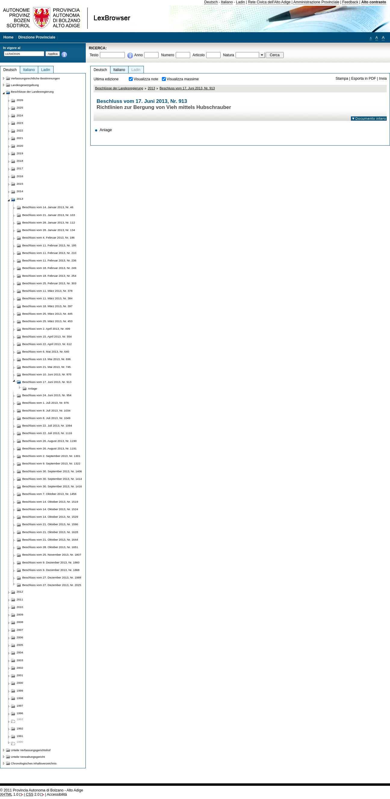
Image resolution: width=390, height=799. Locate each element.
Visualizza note (146, 79)
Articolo (199, 55)
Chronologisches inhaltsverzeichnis (34, 763)
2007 (20, 629)
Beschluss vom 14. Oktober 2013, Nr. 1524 (50, 509)
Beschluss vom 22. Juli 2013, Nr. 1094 (47, 425)
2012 (20, 591)
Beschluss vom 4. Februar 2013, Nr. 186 (48, 237)
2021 (20, 138)
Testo (94, 55)
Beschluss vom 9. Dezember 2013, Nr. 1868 (50, 570)
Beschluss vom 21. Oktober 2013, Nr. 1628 (50, 532)
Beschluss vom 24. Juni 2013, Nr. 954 (46, 395)
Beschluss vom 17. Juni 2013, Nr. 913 (187, 88)
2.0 (32, 794)
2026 (20, 100)
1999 (20, 690)
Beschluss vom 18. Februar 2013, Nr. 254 (49, 275)
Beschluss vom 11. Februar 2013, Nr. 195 (49, 245)
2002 (20, 667)
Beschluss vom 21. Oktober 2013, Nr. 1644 (50, 539)
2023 (20, 123)
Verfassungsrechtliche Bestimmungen (35, 78)
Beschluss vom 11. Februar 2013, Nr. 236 (49, 260)
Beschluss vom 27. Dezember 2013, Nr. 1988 (51, 577)
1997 (20, 705)
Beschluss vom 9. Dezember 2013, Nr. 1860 (50, 562)
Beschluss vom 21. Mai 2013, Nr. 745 (46, 367)
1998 (20, 698)
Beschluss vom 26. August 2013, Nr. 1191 (49, 448)
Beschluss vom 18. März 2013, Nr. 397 (47, 306)
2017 (20, 168)
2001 (20, 675)
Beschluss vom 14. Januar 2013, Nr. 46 (47, 207)
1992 (20, 728)
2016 (20, 176)
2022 (20, 130)
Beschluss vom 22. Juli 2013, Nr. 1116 (47, 433)
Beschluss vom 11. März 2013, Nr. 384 (47, 298)
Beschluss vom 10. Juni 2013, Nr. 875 (46, 374)
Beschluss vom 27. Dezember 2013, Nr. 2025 (51, 585)
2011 (20, 599)
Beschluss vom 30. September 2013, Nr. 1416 (52, 486)
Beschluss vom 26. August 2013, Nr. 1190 (49, 441)
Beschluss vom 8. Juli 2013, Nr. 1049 (46, 418)
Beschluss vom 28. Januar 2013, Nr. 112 (48, 222)
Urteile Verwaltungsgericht (28, 756)
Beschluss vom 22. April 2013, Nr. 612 (47, 344)
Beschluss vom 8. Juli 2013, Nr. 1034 (46, 410)
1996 (20, 713)
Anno (138, 55)
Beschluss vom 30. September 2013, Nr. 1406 (52, 471)
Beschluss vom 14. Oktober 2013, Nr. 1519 (50, 501)
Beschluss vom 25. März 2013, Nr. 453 (47, 321)
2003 (20, 660)
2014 (20, 191)
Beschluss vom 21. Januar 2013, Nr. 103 (48, 215)
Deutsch (211, 2)
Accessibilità (57, 794)
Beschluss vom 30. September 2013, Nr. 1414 (52, 478)
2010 (20, 607)
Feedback (350, 2)
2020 (20, 145)
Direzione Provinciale (36, 37)
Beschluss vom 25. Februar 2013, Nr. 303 (49, 283)
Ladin (240, 2)
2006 (20, 637)
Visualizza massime (183, 79)
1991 (20, 736)
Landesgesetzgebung (25, 85)
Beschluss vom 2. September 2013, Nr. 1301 (51, 456)
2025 (20, 107)
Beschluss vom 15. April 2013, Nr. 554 (47, 336)
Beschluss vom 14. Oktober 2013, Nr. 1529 (50, 516)
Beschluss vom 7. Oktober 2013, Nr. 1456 (49, 493)
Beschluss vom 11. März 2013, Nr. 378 (47, 290)
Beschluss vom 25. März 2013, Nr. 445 (47, 313)
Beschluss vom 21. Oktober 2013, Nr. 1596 (50, 524)
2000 (20, 682)
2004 (20, 652)
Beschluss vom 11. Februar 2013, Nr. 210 (49, 253)
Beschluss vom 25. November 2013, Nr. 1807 (51, 554)
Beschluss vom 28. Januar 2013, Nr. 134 (48, 230)
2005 (20, 644)
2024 (20, 115)
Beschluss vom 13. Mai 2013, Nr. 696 (46, 359)
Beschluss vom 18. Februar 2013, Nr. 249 (49, 268)
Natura (228, 55)
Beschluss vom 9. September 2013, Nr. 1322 (51, 463)
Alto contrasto (373, 2)
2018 (20, 160)
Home (8, 37)
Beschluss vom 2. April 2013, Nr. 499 (46, 328)
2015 (20, 183)
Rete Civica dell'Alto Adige (269, 2)
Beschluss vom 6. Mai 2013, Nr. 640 (45, 351)
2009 (20, 614)
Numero (167, 55)
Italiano (227, 2)
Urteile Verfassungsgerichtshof (31, 750)
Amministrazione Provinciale (316, 2)
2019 (20, 153)
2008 (20, 622)
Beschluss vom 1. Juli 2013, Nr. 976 (45, 402)
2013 (151, 88)
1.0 (9, 794)
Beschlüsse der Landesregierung (119, 88)
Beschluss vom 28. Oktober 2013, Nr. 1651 (50, 547)
